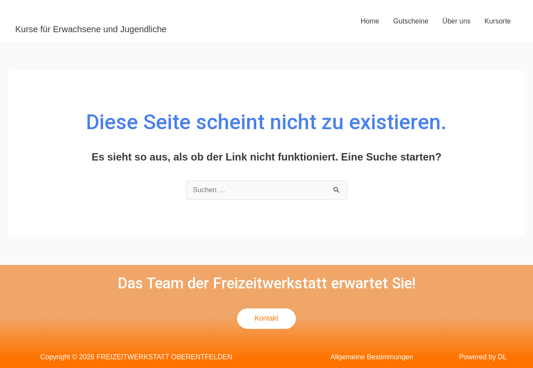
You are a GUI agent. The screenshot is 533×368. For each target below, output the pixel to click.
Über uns (456, 21)
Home (370, 21)
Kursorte (498, 21)
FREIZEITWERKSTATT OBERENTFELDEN (142, 14)
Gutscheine (411, 21)
